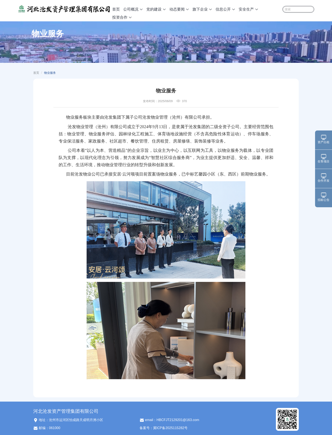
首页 (116, 9)
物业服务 (50, 72)
